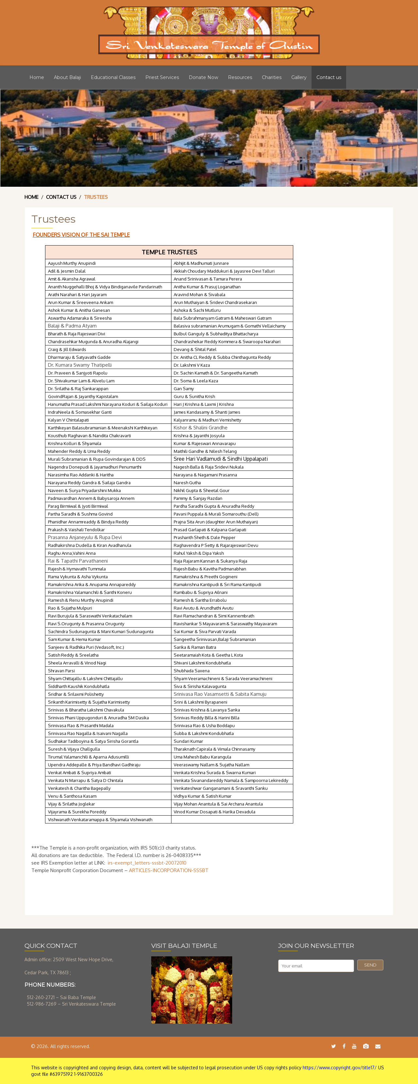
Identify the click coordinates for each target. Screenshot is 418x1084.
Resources (240, 77)
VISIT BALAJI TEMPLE (184, 945)
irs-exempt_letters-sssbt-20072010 (147, 863)
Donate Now (203, 77)
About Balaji (67, 77)
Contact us (328, 77)
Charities (271, 77)
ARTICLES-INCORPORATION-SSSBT (168, 870)
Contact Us (61, 197)
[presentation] (328, 988)
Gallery (299, 77)
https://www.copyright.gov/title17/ (340, 1067)
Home (36, 77)
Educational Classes (113, 77)
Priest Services (162, 77)
